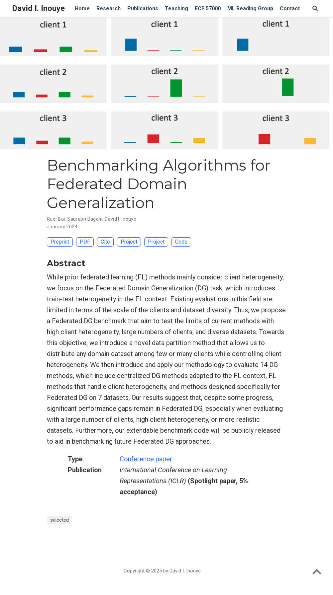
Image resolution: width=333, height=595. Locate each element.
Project (129, 242)
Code (181, 242)
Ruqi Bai (56, 219)
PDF (85, 242)
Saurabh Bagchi (84, 219)
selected (59, 520)
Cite (105, 242)
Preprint (60, 242)
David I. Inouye (38, 8)
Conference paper (146, 459)
